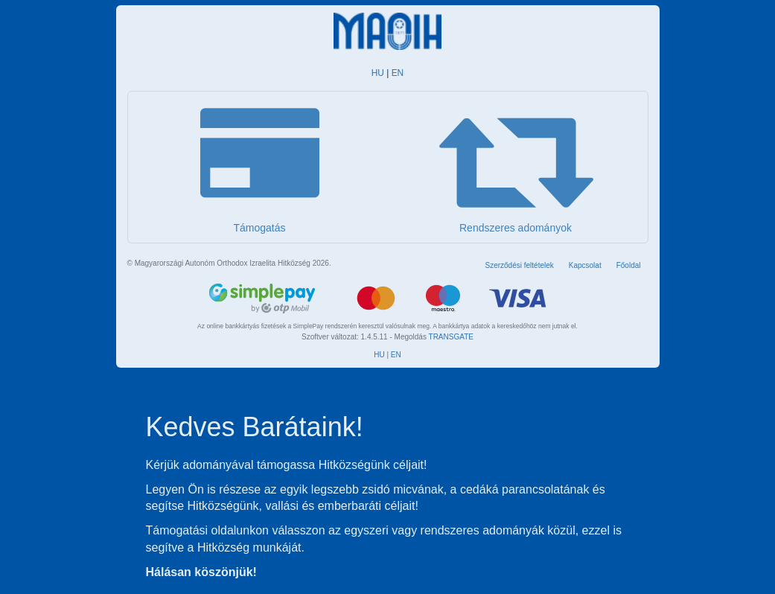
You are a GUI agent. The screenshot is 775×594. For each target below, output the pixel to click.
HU (377, 73)
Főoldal (628, 265)
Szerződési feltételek (519, 265)
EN (398, 73)
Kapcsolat (585, 265)
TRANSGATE (451, 337)
